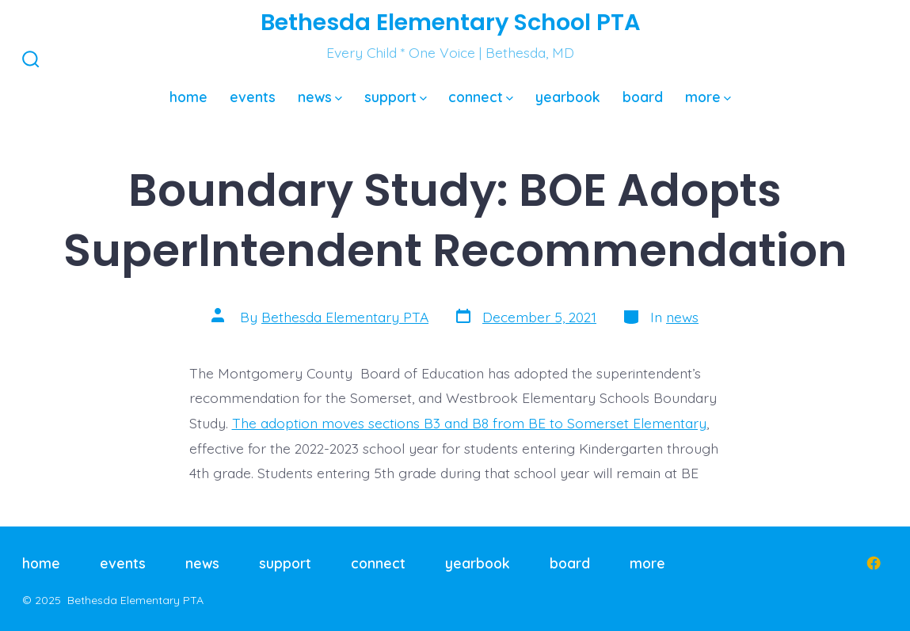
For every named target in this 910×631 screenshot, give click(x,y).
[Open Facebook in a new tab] (873, 563)
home (188, 96)
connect (480, 96)
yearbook (567, 96)
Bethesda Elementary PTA (344, 316)
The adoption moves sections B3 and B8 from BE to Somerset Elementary (469, 422)
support (395, 96)
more (708, 96)
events (253, 96)
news (320, 96)
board (643, 96)
